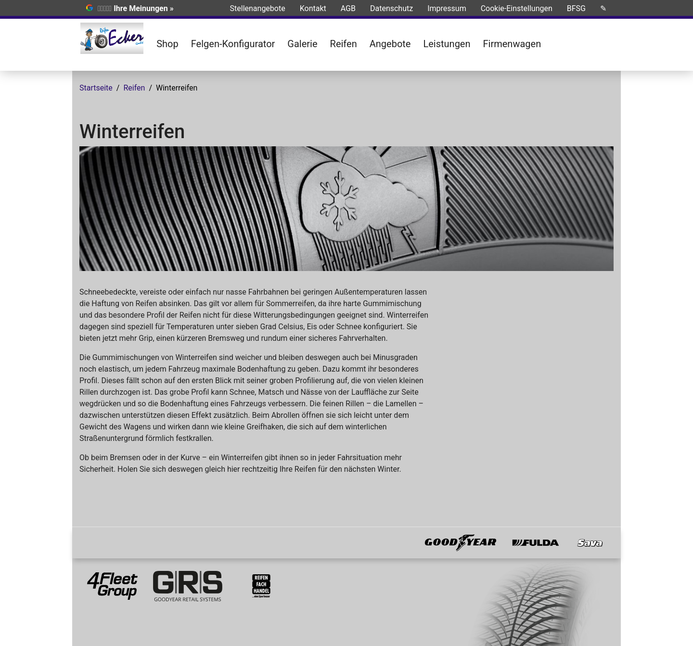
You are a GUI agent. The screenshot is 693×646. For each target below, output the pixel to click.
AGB (348, 8)
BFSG (576, 8)
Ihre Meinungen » (143, 8)
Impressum (446, 8)
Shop (167, 44)
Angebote (390, 44)
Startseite (96, 87)
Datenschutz (391, 8)
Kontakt (313, 8)
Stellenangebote (257, 8)
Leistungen (446, 44)
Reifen (343, 44)
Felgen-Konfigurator (233, 44)
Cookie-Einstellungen (516, 8)
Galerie (302, 44)
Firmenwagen (512, 44)
